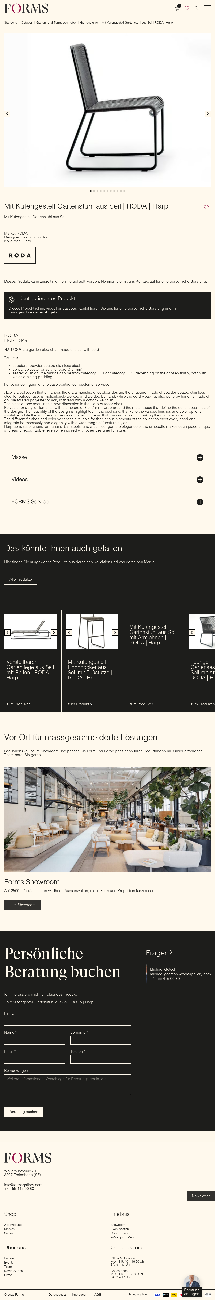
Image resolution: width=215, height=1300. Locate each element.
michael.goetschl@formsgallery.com (180, 974)
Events (9, 1262)
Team (8, 1266)
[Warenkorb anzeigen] (177, 8)
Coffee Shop (119, 1233)
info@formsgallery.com (23, 1185)
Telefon (77, 1052)
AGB (97, 1294)
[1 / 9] (30, 631)
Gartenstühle (89, 22)
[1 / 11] (107, 110)
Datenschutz (57, 1294)
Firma (9, 1013)
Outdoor (26, 22)
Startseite (10, 22)
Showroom (118, 1225)
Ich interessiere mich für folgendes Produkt (40, 994)
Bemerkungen (16, 1071)
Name (10, 1033)
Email (10, 1052)
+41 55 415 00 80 (165, 979)
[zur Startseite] (26, 8)
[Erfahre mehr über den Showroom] (22, 905)
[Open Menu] (207, 8)
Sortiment (10, 1233)
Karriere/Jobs (13, 1271)
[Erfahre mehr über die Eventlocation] (201, 1196)
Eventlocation (120, 1229)
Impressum (80, 1294)
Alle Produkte (13, 1225)
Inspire (9, 1258)
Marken (9, 1229)
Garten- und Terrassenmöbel (56, 22)
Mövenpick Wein (122, 1237)
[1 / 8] (92, 631)
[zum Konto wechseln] (196, 8)
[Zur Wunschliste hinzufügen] (206, 207)
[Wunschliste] (187, 8)
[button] (208, 114)
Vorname (79, 1033)
